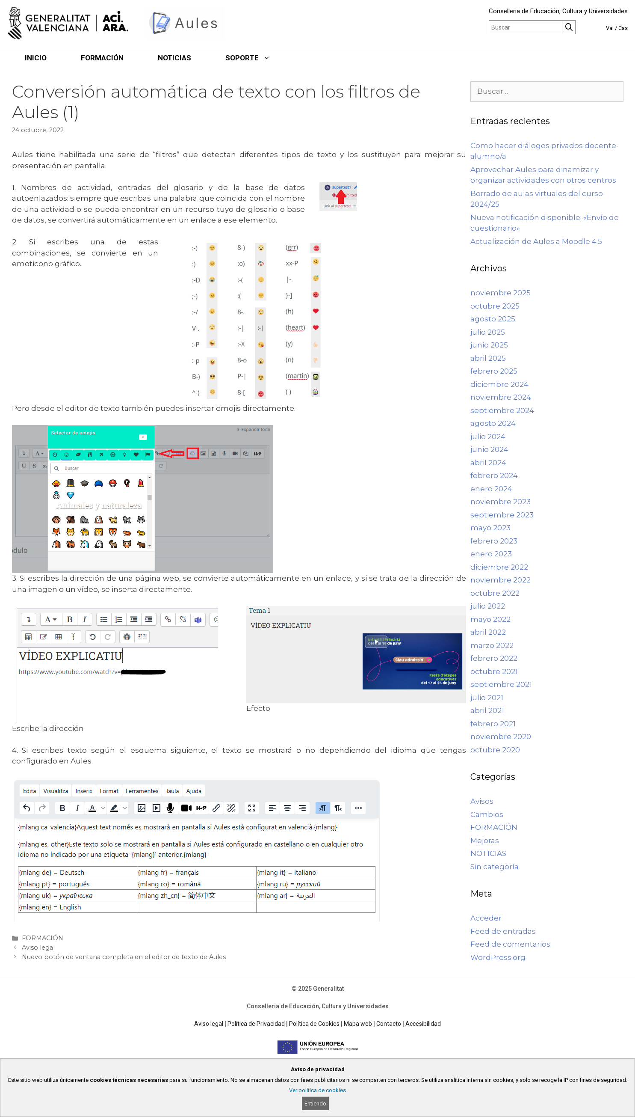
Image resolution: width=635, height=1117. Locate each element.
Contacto (388, 1023)
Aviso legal (38, 947)
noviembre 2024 (500, 397)
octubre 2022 (495, 593)
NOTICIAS (174, 57)
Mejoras (484, 840)
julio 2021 (486, 697)
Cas (623, 28)
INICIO (36, 57)
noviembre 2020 (500, 736)
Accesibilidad (423, 1023)
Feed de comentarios (510, 944)
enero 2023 (491, 554)
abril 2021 (487, 710)
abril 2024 (488, 462)
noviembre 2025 (500, 292)
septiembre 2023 (502, 515)
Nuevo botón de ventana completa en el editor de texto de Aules (124, 957)
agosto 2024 (493, 423)
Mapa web (358, 1023)
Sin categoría (494, 866)
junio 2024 (489, 449)
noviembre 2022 (500, 580)
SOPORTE (256, 57)
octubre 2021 (494, 671)
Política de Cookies (314, 1023)
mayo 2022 (490, 619)
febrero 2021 (493, 723)
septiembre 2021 (501, 684)
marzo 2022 (492, 645)
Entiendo (315, 1103)
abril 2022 (488, 632)
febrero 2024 (494, 475)
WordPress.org (498, 957)
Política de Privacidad (256, 1023)
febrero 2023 (493, 541)
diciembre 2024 (499, 384)
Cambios (486, 814)
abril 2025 (488, 358)
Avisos (481, 801)
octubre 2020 (495, 750)
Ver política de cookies (317, 1090)
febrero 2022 (493, 658)
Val (610, 28)
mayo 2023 (490, 527)
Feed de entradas (503, 931)
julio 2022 (487, 606)
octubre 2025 (495, 306)
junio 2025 (489, 345)
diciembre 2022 (499, 567)
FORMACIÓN (102, 57)
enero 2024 (491, 488)
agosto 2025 (492, 319)
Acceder (486, 918)
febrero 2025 (493, 371)
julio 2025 (487, 332)
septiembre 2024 (502, 410)
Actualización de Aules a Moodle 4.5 (536, 241)
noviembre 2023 (500, 501)
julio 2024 (487, 436)
